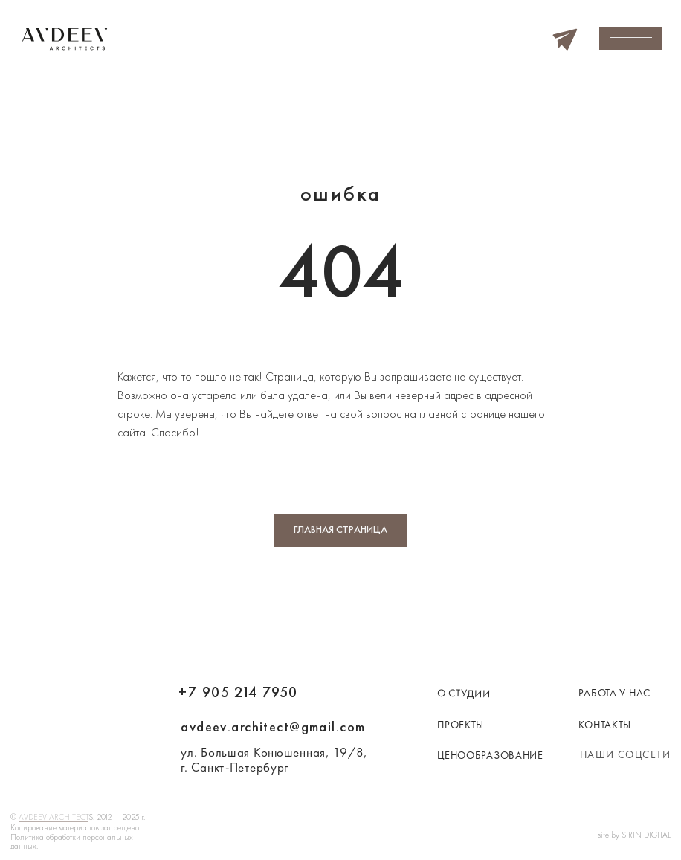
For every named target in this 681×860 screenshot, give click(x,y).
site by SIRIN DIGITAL (634, 835)
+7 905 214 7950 (237, 692)
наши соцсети (625, 754)
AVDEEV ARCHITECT (53, 817)
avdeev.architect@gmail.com (273, 727)
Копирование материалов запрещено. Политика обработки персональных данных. (75, 837)
